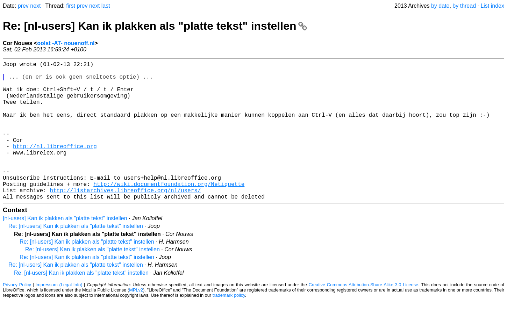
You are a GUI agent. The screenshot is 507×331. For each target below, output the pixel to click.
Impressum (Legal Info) (59, 315)
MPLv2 (136, 320)
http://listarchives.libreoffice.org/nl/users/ (125, 219)
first (70, 6)
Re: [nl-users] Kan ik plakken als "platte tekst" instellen (155, 26)
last (105, 6)
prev (23, 6)
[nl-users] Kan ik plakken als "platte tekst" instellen (65, 249)
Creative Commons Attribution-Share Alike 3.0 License (363, 315)
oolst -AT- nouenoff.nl (65, 43)
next (35, 6)
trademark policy (229, 325)
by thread (464, 6)
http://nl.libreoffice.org (55, 165)
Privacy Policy (17, 315)
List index (492, 6)
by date (440, 6)
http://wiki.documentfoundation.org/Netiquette (168, 211)
